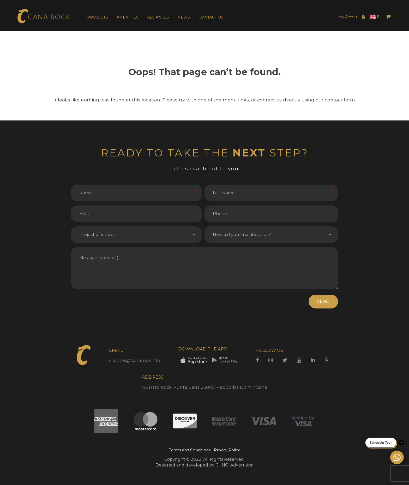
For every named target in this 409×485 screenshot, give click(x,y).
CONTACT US (211, 17)
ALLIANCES (158, 17)
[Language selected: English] (375, 17)
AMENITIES (128, 17)
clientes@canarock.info (134, 360)
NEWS (184, 17)
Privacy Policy (227, 450)
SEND (323, 301)
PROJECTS (97, 17)
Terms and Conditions (189, 450)
